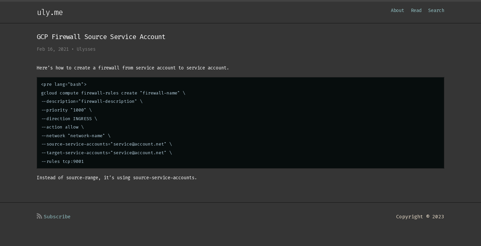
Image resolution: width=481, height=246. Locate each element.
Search (436, 10)
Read (416, 10)
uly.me (50, 12)
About (397, 10)
